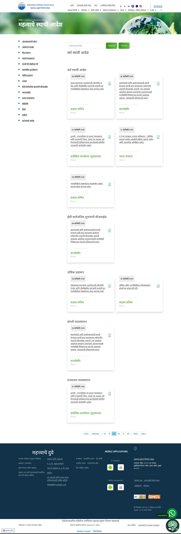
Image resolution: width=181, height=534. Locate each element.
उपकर (24, 81)
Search (161, 10)
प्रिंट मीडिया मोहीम (82, 468)
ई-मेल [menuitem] (153, 10)
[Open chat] (172, 525)
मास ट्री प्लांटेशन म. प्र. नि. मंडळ (58, 468)
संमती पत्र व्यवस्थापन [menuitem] (110, 10)
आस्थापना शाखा (28, 47)
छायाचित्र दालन (89, 459)
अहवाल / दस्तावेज (24, 463)
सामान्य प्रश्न (138, 480)
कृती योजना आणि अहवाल (27, 468)
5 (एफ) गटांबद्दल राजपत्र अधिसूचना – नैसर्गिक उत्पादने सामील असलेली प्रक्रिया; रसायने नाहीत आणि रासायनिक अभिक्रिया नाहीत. (136, 139)
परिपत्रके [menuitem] (85, 10)
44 (110, 433)
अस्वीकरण (138, 486)
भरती (72, 5)
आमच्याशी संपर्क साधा (84, 5)
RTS (95, 5)
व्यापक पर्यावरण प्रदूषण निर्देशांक (29, 459)
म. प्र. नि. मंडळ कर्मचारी (55, 464)
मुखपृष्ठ (20, 20)
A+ (129, 6)
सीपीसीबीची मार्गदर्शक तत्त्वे (56, 485)
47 (124, 433)
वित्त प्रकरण (26, 53)
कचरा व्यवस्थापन (28, 98)
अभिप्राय (146, 486)
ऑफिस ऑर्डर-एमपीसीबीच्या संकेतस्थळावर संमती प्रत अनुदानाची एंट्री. (134, 287)
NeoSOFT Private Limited (148, 525)
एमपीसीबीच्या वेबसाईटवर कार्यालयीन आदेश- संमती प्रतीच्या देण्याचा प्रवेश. (87, 185)
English (158, 6)
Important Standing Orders (36, 20)
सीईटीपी (25, 104)
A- (121, 6)
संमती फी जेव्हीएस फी (30, 64)
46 (119, 433)
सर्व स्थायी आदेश (28, 121)
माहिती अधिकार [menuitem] (141, 10)
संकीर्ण (24, 115)
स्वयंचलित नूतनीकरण (30, 70)
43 (105, 433)
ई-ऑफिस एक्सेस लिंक (107, 5)
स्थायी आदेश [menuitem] (95, 10)
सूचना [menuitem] (123, 10)
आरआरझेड (26, 92)
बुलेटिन (49, 473)
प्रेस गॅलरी (99, 459)
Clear (124, 46)
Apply (111, 46)
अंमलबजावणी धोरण (29, 41)
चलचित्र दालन (81, 463)
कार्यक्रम (79, 459)
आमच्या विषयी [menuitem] (73, 10)
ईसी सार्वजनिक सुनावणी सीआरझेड (35, 87)
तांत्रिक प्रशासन (27, 75)
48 (128, 433)
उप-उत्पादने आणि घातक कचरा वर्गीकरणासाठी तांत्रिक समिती (58, 479)
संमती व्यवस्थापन (28, 58)
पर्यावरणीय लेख (92, 463)
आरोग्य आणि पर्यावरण (55, 459)
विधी (24, 109)
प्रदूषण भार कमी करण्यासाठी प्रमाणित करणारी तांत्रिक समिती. (31, 473)
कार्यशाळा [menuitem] (131, 10)
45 (115, 433)
